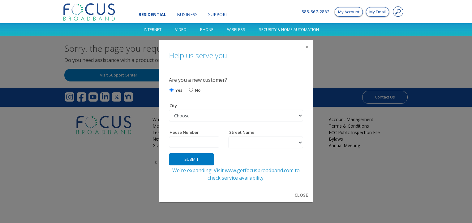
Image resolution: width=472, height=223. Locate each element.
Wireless (236, 29)
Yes (175, 90)
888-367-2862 (315, 12)
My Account (348, 12)
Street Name (241, 132)
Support (218, 14)
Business (187, 14)
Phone (206, 29)
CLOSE (301, 195)
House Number (184, 132)
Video (181, 29)
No (194, 90)
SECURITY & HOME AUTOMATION (289, 29)
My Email (377, 12)
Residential (152, 14)
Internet (152, 29)
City (173, 105)
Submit (191, 159)
